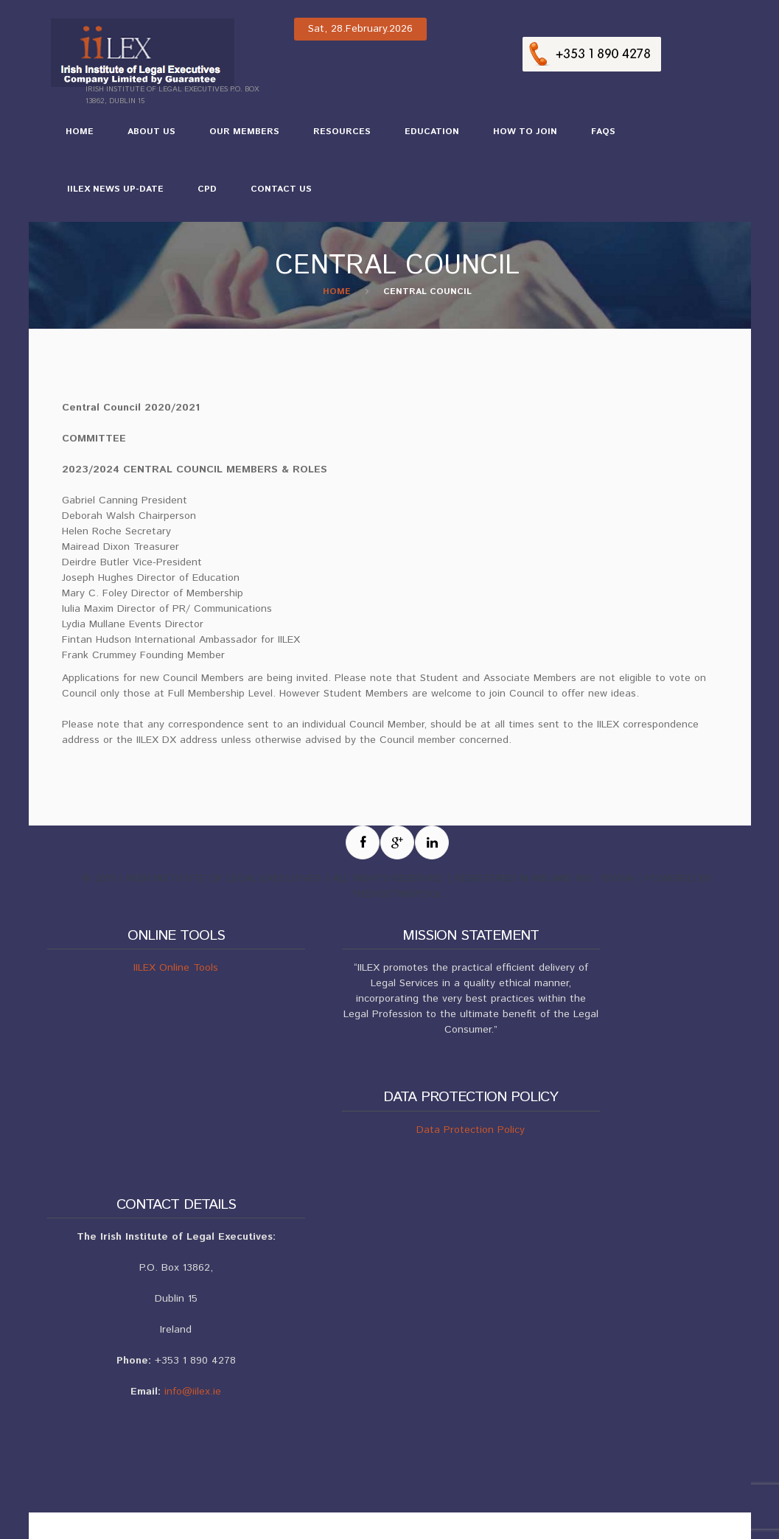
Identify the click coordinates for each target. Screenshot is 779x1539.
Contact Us (281, 189)
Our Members (237, 137)
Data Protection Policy (470, 1130)
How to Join (517, 137)
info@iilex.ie (192, 1391)
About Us (144, 137)
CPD (200, 195)
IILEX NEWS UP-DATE (108, 195)
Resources (334, 137)
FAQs (603, 131)
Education (424, 137)
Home (80, 131)
